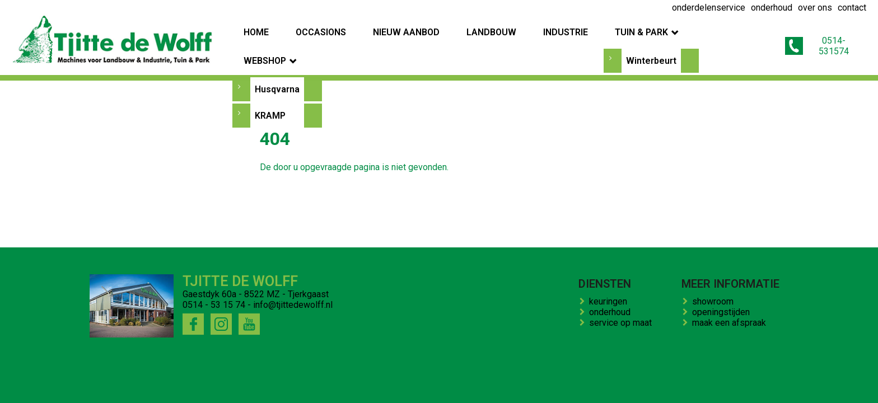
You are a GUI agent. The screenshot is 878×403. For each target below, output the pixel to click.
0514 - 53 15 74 (214, 304)
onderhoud (612, 312)
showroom (715, 301)
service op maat (623, 322)
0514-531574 (822, 41)
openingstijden (723, 312)
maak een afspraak (731, 322)
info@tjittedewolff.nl (293, 304)
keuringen (610, 301)
